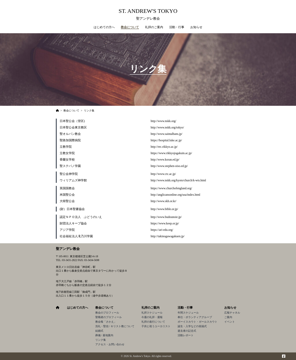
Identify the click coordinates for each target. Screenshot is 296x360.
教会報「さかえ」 (105, 321)
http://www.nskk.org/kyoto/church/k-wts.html (178, 180)
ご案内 (228, 317)
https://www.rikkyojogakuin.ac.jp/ (171, 153)
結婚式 (99, 330)
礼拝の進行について (153, 321)
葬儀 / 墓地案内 (104, 335)
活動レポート (185, 335)
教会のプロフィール (107, 312)
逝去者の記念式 (187, 330)
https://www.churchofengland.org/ (171, 188)
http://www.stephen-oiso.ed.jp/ (169, 166)
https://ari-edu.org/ (162, 229)
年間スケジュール (188, 312)
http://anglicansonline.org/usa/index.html (175, 194)
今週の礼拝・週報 (152, 317)
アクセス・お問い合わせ (109, 344)
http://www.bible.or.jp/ (164, 209)
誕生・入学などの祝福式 (192, 326)
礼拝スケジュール (152, 312)
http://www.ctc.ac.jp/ (163, 173)
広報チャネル (232, 312)
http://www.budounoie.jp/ (166, 217)
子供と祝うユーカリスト (155, 326)
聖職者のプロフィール (108, 317)
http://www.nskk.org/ (163, 121)
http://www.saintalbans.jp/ (166, 133)
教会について (104, 307)
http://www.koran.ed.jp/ (165, 159)
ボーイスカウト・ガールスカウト (197, 321)
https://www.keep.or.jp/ (165, 223)
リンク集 (100, 339)
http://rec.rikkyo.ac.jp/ (164, 146)
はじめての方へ (104, 27)
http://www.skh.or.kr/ (163, 201)
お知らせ (230, 307)
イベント (229, 321)
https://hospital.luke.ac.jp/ (166, 140)
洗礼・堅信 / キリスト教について (114, 326)
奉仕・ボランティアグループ (195, 317)
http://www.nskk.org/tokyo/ (167, 127)
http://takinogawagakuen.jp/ (167, 236)
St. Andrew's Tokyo (148, 11)
